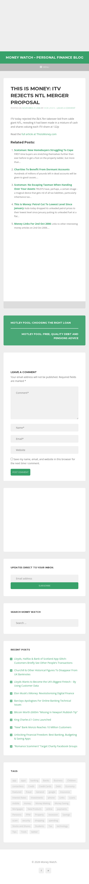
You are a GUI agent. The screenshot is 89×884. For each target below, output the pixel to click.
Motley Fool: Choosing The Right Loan (41, 322)
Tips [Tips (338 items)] (14, 831)
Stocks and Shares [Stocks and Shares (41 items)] (21, 826)
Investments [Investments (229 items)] (37, 797)
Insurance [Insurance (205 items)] (65, 792)
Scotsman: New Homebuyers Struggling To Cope (43, 150)
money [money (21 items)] (27, 803)
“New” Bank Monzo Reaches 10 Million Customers (42, 727)
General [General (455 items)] (40, 792)
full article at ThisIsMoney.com (39, 134)
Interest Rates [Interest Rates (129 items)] (19, 797)
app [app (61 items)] (14, 780)
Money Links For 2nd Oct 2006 (32, 223)
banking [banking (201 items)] (34, 780)
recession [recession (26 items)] (53, 814)
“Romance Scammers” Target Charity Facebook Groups (45, 746)
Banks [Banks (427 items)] (46, 780)
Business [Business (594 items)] (58, 780)
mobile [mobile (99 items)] (15, 803)
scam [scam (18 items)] (15, 820)
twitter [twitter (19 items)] (34, 831)
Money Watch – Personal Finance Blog (44, 57)
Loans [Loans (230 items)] (72, 797)
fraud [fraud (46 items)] (28, 792)
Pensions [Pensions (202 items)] (16, 814)
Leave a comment (66, 108)
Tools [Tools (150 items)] (23, 831)
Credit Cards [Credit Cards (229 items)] (45, 786)
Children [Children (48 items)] (71, 780)
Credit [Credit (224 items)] (31, 786)
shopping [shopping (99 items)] (39, 820)
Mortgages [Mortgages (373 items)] (17, 809)
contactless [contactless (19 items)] (18, 786)
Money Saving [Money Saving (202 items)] (61, 803)
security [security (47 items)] (26, 820)
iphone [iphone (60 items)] (51, 797)
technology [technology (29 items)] (62, 826)
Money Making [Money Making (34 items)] (42, 803)
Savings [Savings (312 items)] (66, 814)
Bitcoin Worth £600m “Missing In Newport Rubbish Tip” (45, 712)
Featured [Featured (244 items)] (16, 792)
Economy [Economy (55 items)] (69, 786)
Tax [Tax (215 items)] (50, 826)
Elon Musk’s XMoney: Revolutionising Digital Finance (44, 693)
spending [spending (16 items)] (53, 820)
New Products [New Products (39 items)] (34, 809)
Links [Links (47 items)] (62, 797)
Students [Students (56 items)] (39, 826)
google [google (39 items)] (52, 792)
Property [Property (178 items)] (39, 814)
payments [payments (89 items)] (62, 809)
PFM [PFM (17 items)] (28, 814)
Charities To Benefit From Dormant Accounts (41, 169)
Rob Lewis (49, 108)
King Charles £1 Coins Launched (32, 719)
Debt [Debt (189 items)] (58, 786)
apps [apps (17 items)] (23, 780)
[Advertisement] (44, 25)
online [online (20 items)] (49, 809)
